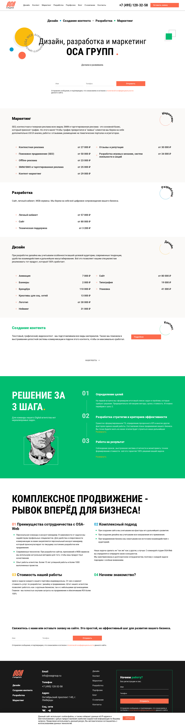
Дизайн (26, 5)
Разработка (58, 5)
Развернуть (101, 432)
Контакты (102, 5)
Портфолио (71, 5)
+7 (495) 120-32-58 (130, 5)
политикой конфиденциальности (120, 91)
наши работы (92, 360)
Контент (35, 5)
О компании (90, 5)
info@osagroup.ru (51, 675)
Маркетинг (46, 5)
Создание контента (77, 20)
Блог (80, 5)
